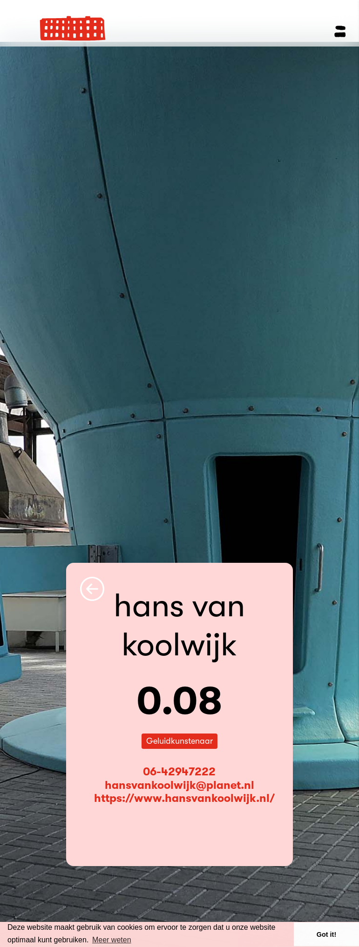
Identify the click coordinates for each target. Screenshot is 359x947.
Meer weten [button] (111, 940)
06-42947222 (179, 771)
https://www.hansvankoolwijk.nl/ (184, 798)
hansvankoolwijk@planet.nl (179, 785)
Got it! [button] (326, 934)
